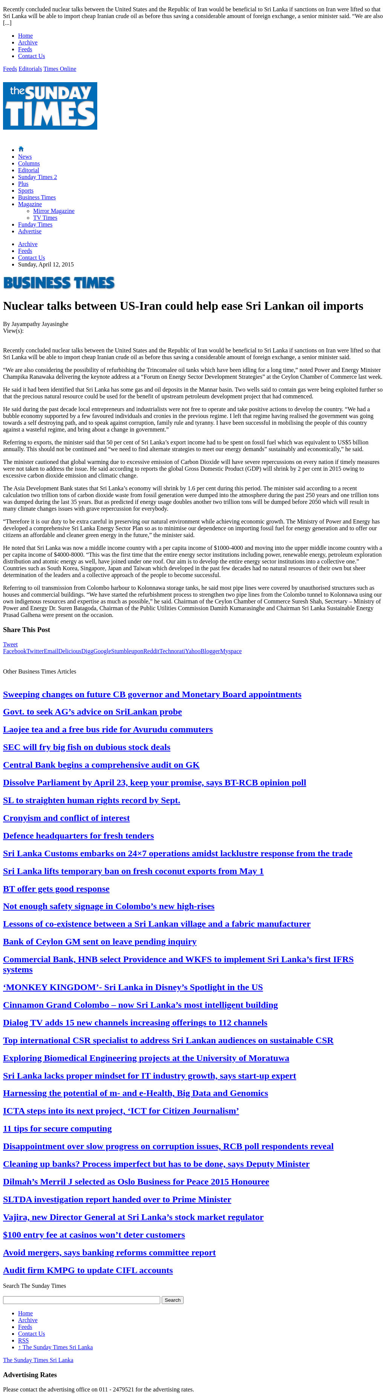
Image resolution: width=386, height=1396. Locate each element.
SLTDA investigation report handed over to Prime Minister (117, 1199)
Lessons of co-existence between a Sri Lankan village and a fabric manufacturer (157, 924)
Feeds (25, 49)
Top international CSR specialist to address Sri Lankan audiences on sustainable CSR (168, 1040)
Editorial (28, 170)
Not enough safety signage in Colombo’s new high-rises (108, 906)
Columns (29, 163)
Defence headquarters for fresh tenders (78, 835)
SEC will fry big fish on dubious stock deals (86, 747)
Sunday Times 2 (37, 177)
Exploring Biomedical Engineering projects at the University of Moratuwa (146, 1058)
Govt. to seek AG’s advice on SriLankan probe (92, 711)
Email (51, 651)
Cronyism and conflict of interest (66, 818)
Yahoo (193, 651)
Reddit (151, 651)
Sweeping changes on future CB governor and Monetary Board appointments (152, 694)
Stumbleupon (127, 651)
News (25, 156)
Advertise (29, 231)
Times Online (59, 69)
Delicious (69, 651)
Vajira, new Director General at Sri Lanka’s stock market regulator (133, 1217)
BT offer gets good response (56, 889)
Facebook (14, 651)
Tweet (10, 644)
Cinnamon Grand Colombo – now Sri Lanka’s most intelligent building (140, 1005)
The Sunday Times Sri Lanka (55, 1347)
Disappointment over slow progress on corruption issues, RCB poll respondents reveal (168, 1146)
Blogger (210, 651)
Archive (28, 42)
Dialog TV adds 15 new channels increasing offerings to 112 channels (135, 1022)
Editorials (30, 69)
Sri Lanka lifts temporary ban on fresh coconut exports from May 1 (133, 871)
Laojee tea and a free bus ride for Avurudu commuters (108, 729)
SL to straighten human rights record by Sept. (91, 800)
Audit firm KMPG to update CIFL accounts (88, 1270)
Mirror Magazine (54, 211)
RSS (23, 1340)
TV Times (45, 217)
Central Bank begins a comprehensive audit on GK (101, 765)
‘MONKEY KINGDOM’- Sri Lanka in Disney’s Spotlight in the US (133, 987)
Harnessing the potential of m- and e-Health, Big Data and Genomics (135, 1093)
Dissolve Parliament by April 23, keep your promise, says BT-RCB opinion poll (154, 782)
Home (25, 35)
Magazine (30, 204)
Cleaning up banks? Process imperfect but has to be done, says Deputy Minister (156, 1164)
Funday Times (35, 224)
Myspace (231, 651)
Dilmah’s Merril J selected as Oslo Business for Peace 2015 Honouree (136, 1181)
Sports (26, 190)
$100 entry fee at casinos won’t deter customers (94, 1235)
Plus (23, 184)
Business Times (37, 197)
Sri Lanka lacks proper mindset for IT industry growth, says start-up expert (149, 1076)
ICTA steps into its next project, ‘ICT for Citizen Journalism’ (121, 1111)
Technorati (172, 651)
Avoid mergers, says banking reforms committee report (109, 1252)
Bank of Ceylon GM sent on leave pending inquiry (99, 941)
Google (102, 651)
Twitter (35, 651)
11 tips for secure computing (57, 1128)
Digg (87, 651)
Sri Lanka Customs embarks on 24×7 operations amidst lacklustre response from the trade (177, 853)
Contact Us (31, 56)
